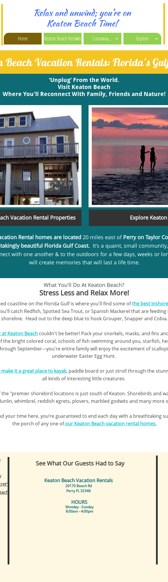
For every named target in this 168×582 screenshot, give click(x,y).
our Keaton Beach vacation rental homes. (110, 423)
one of (57, 423)
